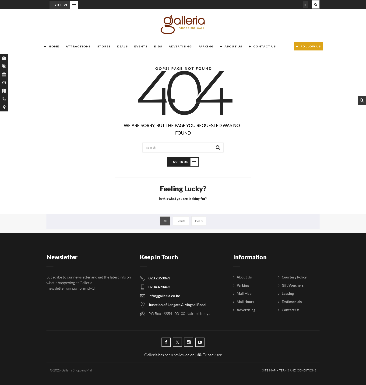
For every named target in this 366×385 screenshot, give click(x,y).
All (165, 221)
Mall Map (244, 294)
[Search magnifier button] (362, 100)
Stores (102, 47)
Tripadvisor (209, 355)
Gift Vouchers (293, 285)
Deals (120, 47)
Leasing (288, 294)
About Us (231, 47)
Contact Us (262, 47)
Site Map (269, 370)
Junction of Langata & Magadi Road (177, 305)
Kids (156, 47)
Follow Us (311, 47)
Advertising (177, 47)
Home (52, 47)
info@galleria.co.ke (164, 296)
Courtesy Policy (294, 277)
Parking (203, 47)
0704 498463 (159, 287)
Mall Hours (245, 302)
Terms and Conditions (297, 370)
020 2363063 (159, 278)
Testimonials (292, 302)
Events (138, 47)
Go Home (180, 162)
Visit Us (61, 4)
